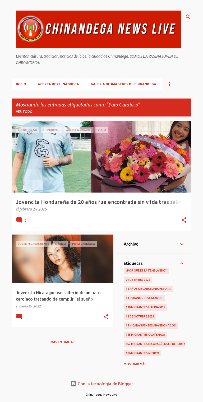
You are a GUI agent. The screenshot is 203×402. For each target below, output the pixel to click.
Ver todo (24, 111)
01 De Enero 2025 (138, 279)
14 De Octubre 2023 (140, 316)
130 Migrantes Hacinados (145, 307)
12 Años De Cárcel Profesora (148, 288)
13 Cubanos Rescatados (144, 298)
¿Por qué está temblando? (146, 270)
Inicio (21, 84)
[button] (184, 220)
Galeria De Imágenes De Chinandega (123, 84)
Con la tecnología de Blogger (101, 383)
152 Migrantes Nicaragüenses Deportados (159, 343)
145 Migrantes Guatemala (145, 334)
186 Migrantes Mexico (142, 353)
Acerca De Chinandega (58, 84)
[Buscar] (188, 17)
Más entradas (62, 342)
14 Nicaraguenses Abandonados (151, 325)
